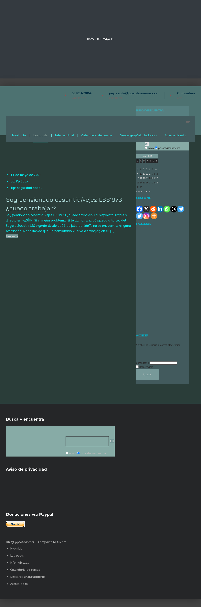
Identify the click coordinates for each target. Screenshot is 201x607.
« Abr (139, 191)
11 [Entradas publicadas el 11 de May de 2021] (144, 173)
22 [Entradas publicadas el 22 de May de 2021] (156, 178)
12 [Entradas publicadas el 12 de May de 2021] (147, 173)
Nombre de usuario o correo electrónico (158, 345)
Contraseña (142, 363)
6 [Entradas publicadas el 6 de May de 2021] (149, 169)
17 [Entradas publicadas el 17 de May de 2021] (141, 178)
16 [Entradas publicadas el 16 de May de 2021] (137, 178)
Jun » (147, 191)
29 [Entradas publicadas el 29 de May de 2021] (156, 182)
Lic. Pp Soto (19, 181)
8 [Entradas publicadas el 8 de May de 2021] (156, 169)
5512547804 (81, 93)
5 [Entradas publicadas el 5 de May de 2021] (146, 169)
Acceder (147, 374)
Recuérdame (146, 367)
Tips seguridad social (26, 188)
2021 (99, 39)
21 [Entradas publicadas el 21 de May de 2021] (153, 178)
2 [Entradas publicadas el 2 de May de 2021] (137, 169)
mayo (106, 39)
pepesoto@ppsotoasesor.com (134, 93)
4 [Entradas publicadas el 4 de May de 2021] (143, 169)
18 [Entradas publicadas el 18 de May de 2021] (144, 178)
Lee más (12, 236)
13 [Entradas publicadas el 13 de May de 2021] (150, 173)
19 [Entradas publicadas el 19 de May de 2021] (147, 178)
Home (91, 39)
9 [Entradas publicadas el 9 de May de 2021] (137, 173)
